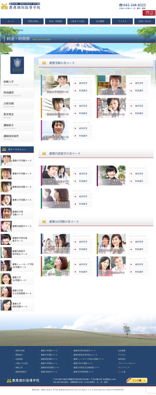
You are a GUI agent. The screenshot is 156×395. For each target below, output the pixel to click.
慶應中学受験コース (49, 355)
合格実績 (17, 104)
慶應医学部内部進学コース (85, 351)
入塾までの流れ (77, 21)
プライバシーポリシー (127, 363)
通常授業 (83, 83)
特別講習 (83, 90)
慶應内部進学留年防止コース (85, 355)
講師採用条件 (17, 137)
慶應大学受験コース (49, 363)
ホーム (11, 21)
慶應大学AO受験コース (83, 363)
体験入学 (17, 83)
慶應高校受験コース (49, 359)
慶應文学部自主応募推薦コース (86, 367)
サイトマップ (123, 367)
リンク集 (122, 372)
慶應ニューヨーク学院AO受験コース (89, 359)
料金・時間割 (55, 21)
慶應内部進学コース (49, 372)
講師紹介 (17, 126)
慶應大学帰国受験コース (84, 372)
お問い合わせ (144, 21)
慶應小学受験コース (49, 351)
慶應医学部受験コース (50, 367)
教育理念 (17, 115)
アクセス (122, 21)
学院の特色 (33, 21)
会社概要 (100, 21)
